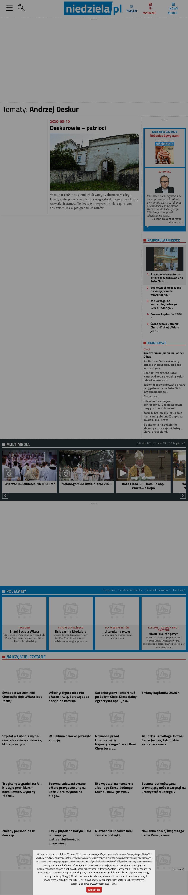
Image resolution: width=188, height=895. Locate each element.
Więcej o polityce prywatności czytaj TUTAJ (93, 884)
